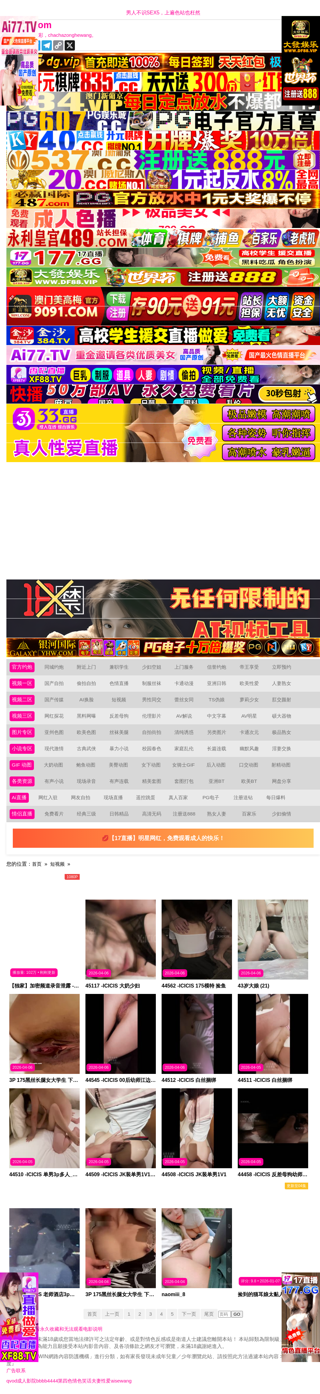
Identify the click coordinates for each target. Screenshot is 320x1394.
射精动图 (281, 765)
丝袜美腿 (119, 732)
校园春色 (151, 748)
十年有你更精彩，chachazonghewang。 (55, 35)
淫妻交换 (281, 748)
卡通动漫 (184, 683)
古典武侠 (86, 748)
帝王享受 (249, 667)
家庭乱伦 (184, 748)
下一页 (190, 1314)
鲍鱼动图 (86, 765)
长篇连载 (216, 748)
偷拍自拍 (86, 683)
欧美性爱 (249, 683)
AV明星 (249, 716)
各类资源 (22, 781)
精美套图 (151, 781)
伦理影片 (151, 716)
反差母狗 (119, 716)
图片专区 (22, 732)
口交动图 (249, 765)
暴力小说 (119, 748)
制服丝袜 (151, 683)
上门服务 (184, 667)
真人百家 (178, 797)
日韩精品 (119, 813)
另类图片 (216, 732)
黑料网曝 (86, 716)
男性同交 (151, 699)
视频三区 (22, 716)
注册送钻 (243, 797)
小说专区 (22, 748)
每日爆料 (276, 797)
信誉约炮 (216, 667)
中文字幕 (216, 716)
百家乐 (249, 813)
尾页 (211, 1314)
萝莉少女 (249, 699)
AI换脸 (86, 699)
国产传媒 (54, 699)
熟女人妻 (216, 813)
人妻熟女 (281, 683)
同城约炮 (54, 667)
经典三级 (86, 813)
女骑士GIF (184, 765)
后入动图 (216, 765)
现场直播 (113, 797)
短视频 (119, 699)
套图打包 (184, 781)
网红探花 (54, 716)
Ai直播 (19, 797)
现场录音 (86, 781)
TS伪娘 (216, 699)
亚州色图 (54, 732)
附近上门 (86, 667)
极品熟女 (281, 732)
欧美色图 (86, 732)
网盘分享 (281, 781)
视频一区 (22, 683)
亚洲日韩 (216, 683)
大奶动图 (54, 765)
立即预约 (281, 667)
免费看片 (54, 813)
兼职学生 (119, 667)
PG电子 (211, 797)
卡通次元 (249, 732)
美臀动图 (118, 765)
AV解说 (184, 716)
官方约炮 (22, 667)
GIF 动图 (22, 765)
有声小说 (54, 781)
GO (239, 1314)
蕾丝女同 (184, 699)
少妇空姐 (151, 667)
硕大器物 (281, 716)
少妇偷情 (281, 813)
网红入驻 (48, 797)
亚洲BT (216, 781)
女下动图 (151, 765)
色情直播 (119, 683)
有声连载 (119, 781)
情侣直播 (22, 813)
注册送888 (184, 813)
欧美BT (249, 781)
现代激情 (54, 748)
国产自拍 (54, 683)
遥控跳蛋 (146, 797)
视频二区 (22, 699)
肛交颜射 (281, 699)
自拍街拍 (151, 732)
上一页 (110, 1314)
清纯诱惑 (184, 732)
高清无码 (151, 813)
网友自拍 (81, 797)
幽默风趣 (249, 748)
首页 (37, 864)
